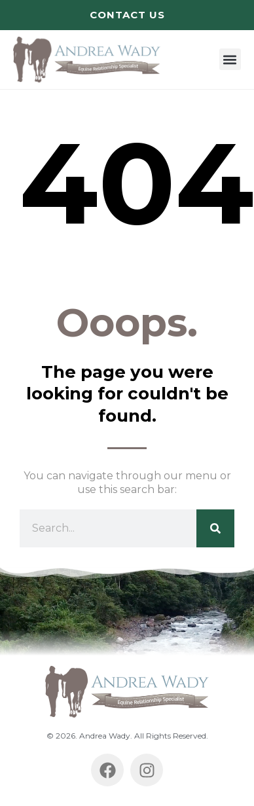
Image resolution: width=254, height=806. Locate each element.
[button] (230, 59)
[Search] (215, 528)
